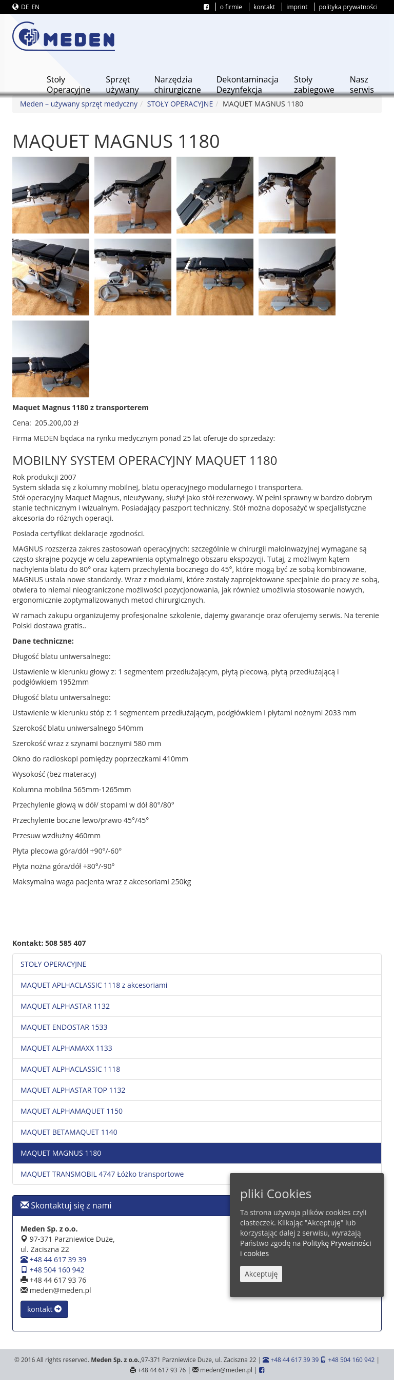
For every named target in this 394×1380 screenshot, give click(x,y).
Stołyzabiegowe (314, 84)
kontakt (264, 7)
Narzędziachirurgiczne (177, 84)
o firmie (231, 7)
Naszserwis (362, 84)
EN (35, 7)
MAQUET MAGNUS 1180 (61, 1153)
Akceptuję (261, 1274)
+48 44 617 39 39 (53, 1259)
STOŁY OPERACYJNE (180, 104)
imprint (296, 7)
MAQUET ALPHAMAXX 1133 (66, 1048)
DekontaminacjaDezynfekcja (247, 84)
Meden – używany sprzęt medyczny (78, 104)
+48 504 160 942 (53, 1270)
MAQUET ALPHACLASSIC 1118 (70, 1069)
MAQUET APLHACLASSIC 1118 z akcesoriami (94, 985)
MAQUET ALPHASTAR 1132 (65, 1006)
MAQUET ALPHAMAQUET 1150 (72, 1111)
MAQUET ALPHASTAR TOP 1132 (73, 1090)
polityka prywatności (348, 7)
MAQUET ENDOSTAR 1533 (64, 1027)
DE (25, 7)
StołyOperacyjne (68, 84)
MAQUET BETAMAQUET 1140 (69, 1132)
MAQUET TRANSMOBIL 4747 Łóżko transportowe (102, 1174)
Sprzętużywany (122, 84)
